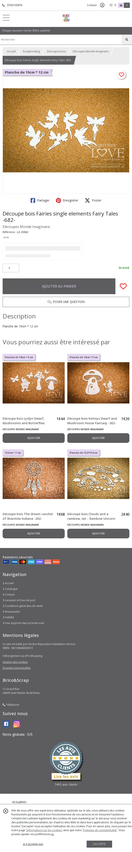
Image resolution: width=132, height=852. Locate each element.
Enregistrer (67, 200)
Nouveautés (11, 611)
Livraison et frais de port (19, 600)
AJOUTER (33, 438)
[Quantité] (11, 268)
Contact (92, 5)
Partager (40, 200)
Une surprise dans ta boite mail (23, 623)
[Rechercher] (127, 40)
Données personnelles (17, 668)
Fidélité (8, 617)
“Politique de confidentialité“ (99, 830)
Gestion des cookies (15, 662)
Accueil (11, 51)
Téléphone (11, 705)
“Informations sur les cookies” (44, 830)
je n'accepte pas (33, 844)
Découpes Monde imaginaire (91, 51)
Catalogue (10, 589)
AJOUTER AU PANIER (59, 286)
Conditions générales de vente (23, 606)
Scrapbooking (31, 51)
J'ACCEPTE (99, 844)
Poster (93, 200)
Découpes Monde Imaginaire (26, 226)
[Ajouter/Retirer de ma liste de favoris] (123, 286)
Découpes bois (56, 51)
